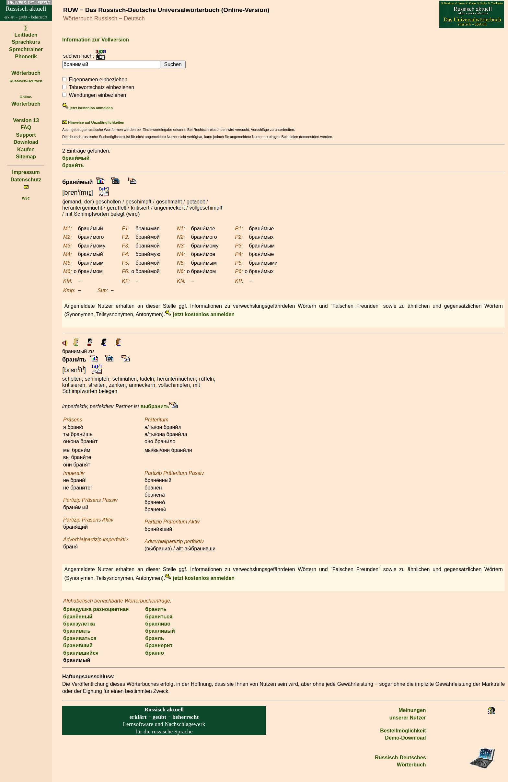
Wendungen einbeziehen (97, 95)
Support (26, 135)
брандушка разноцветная (96, 609)
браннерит (158, 645)
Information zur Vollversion (95, 39)
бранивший (78, 645)
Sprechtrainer (26, 49)
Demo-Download (405, 738)
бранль (154, 638)
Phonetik (26, 56)
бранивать (76, 631)
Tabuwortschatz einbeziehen (101, 87)
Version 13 (26, 120)
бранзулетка (79, 624)
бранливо (157, 624)
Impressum (26, 172)
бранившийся (80, 653)
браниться (158, 616)
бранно (154, 653)
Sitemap (26, 156)
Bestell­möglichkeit (403, 730)
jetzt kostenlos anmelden (87, 108)
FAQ (26, 127)
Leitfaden (25, 35)
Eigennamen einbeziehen (98, 79)
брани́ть (73, 165)
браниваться (79, 638)
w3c (26, 198)
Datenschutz (25, 179)
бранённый (77, 616)
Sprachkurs (26, 42)
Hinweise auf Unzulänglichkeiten (93, 122)
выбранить (155, 406)
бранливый (160, 631)
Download (26, 142)
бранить (156, 609)
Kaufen (26, 149)
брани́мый (75, 158)
